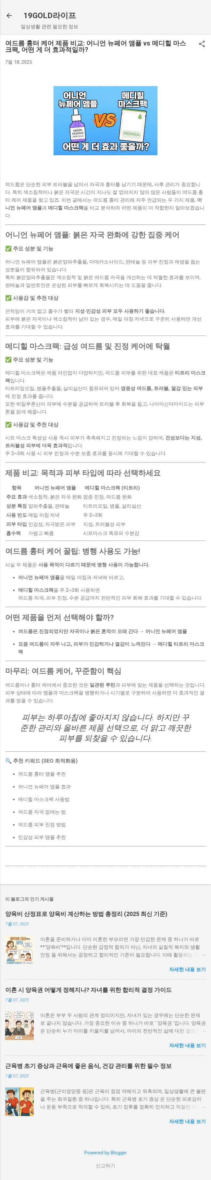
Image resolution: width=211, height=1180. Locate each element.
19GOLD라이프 (49, 15)
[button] (202, 44)
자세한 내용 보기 (187, 969)
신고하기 (105, 1166)
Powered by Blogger (105, 1153)
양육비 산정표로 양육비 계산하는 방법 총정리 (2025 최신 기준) (86, 913)
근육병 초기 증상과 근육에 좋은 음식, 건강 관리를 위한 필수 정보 (88, 1065)
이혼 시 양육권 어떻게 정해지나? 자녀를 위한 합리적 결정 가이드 (88, 989)
